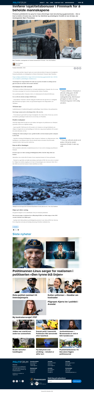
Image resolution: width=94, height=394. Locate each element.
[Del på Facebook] (75, 69)
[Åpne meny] (80, 3)
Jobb (51, 2)
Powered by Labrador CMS (47, 392)
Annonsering (69, 2)
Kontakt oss (59, 2)
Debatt (42, 2)
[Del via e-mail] (80, 69)
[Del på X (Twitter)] (77, 69)
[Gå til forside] (25, 2)
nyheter (15, 227)
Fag (47, 2)
